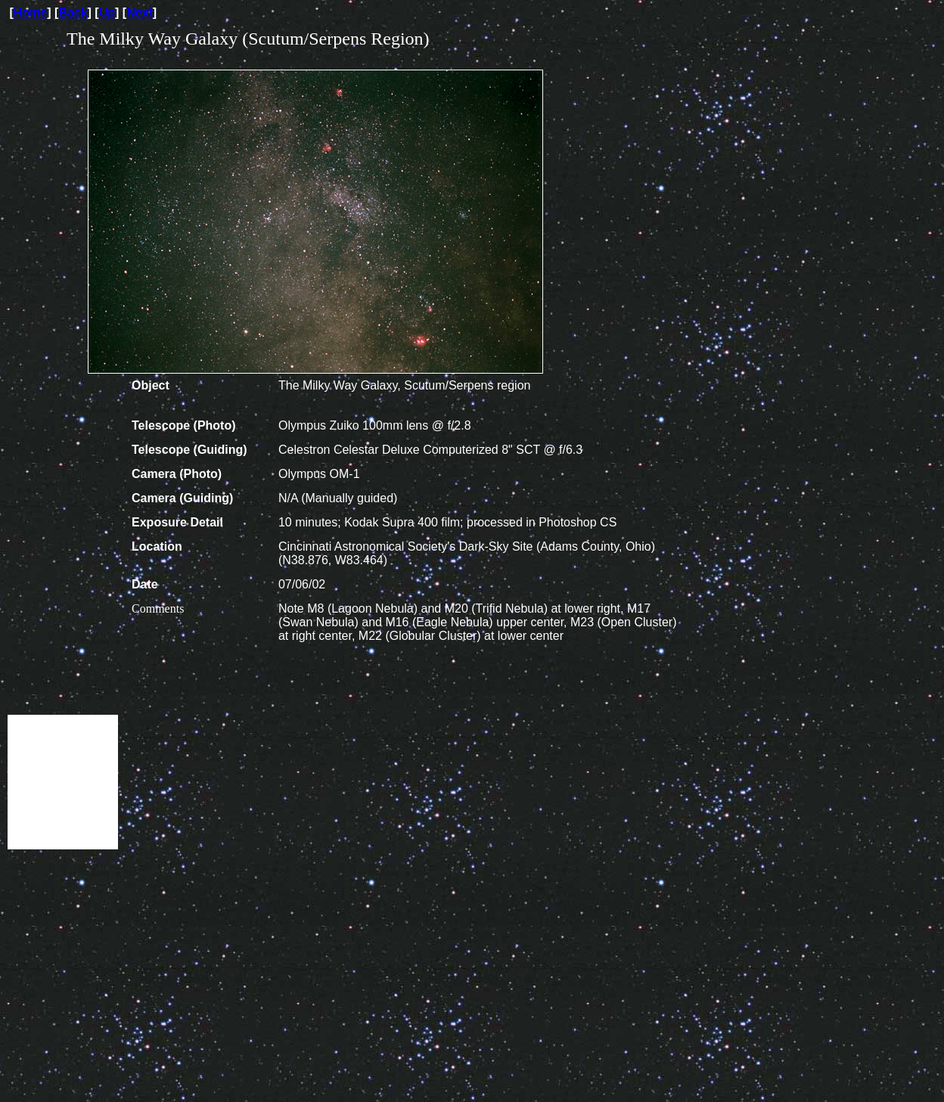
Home (30, 12)
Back (72, 12)
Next (139, 12)
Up (107, 12)
